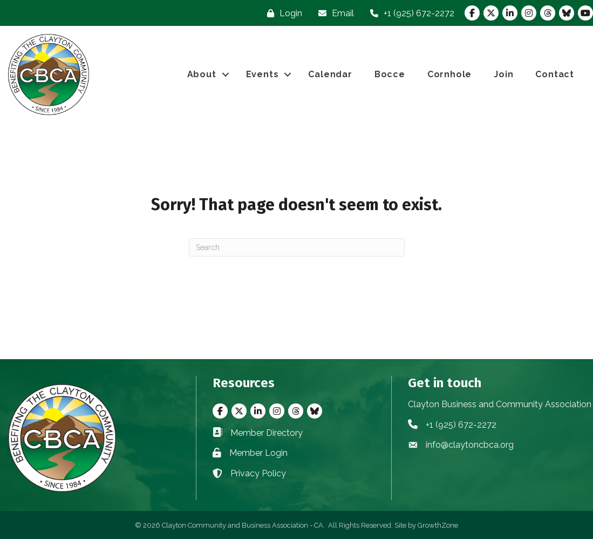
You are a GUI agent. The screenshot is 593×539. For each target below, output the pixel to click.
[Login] (282, 13)
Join (503, 74)
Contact (554, 74)
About (201, 74)
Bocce (389, 74)
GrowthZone (438, 525)
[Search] (297, 247)
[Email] (333, 13)
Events (262, 74)
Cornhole (449, 74)
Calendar (330, 74)
